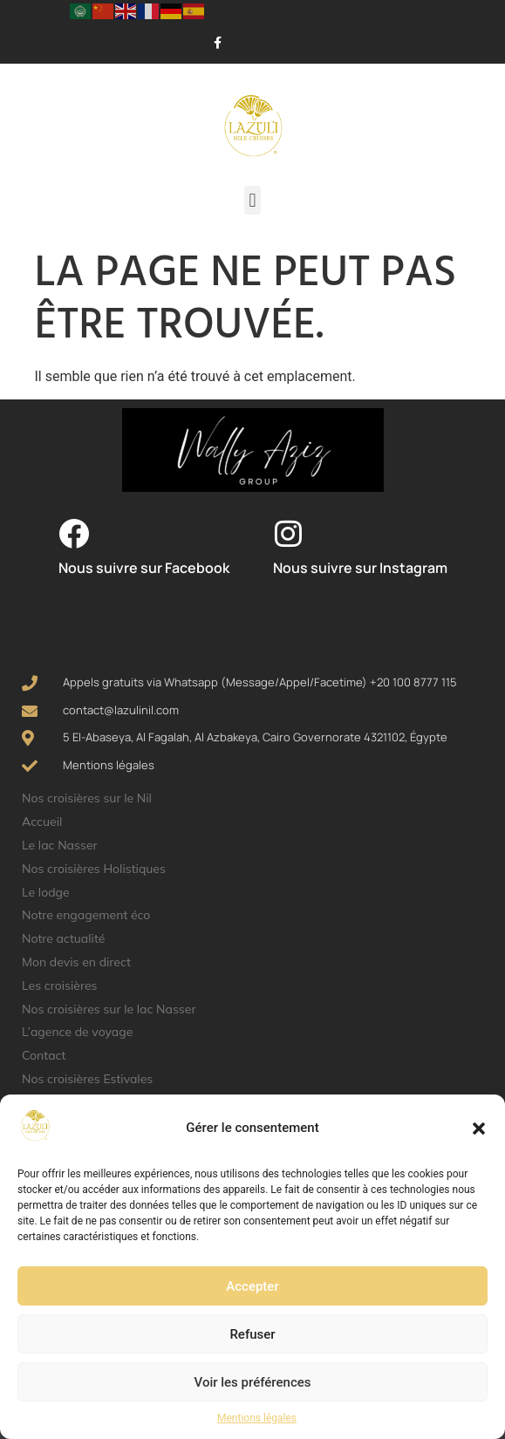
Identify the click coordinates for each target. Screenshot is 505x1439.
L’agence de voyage (77, 1032)
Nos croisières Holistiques (94, 868)
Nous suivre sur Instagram (360, 567)
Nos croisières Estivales (87, 1079)
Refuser (252, 1334)
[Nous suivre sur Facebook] (73, 533)
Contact (43, 1055)
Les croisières (59, 985)
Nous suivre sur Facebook (143, 567)
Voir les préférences (252, 1382)
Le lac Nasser (60, 845)
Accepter (252, 1286)
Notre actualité (63, 938)
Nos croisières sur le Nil (87, 798)
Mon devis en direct (76, 962)
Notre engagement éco (86, 915)
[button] (479, 1128)
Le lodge (46, 892)
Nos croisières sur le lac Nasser (109, 1009)
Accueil (42, 821)
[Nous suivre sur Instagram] (288, 533)
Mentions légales (257, 1418)
